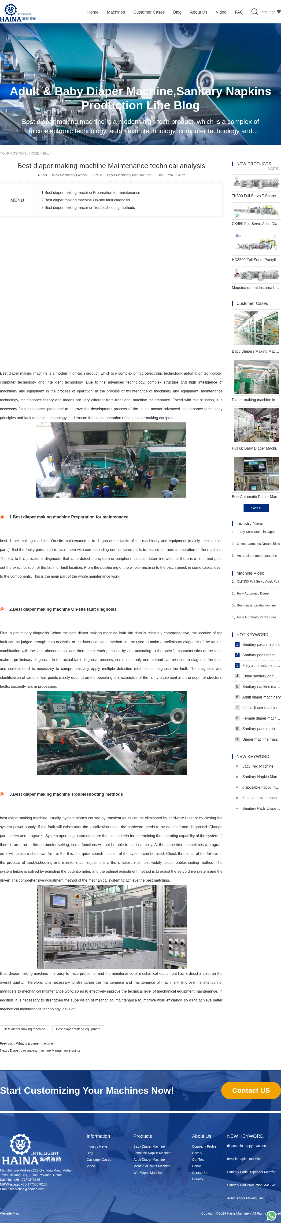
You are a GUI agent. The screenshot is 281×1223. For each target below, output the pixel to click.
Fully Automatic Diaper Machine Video (251, 595)
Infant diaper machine (256, 707)
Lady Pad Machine (255, 766)
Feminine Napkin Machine (152, 1153)
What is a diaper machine (34, 1043)
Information (98, 1136)
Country (197, 1179)
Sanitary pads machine (258, 644)
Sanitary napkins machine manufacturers (258, 686)
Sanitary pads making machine (258, 728)
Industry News (97, 1146)
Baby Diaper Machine (149, 1146)
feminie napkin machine (258, 798)
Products (142, 1136)
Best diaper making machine (24, 1029)
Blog (46, 153)
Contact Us (200, 1173)
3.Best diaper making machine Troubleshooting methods (88, 208)
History (197, 1153)
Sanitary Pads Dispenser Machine (258, 808)
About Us (201, 1136)
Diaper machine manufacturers (258, 739)
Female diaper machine (258, 718)
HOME (34, 153)
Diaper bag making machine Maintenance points (45, 1050)
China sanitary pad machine (258, 676)
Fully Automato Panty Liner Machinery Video (254, 619)
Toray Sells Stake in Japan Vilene (254, 534)
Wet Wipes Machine (148, 1173)
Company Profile (204, 1146)
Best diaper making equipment (78, 1029)
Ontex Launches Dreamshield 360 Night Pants (256, 546)
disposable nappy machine (258, 787)
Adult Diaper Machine (149, 1159)
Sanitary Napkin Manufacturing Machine (258, 777)
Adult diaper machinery (258, 697)
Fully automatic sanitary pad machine (258, 665)
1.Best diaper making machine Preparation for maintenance (90, 193)
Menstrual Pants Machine (151, 1166)
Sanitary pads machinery (258, 655)
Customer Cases (99, 1159)
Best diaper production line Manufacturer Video (254, 607)
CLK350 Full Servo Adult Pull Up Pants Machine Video (255, 583)
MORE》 (274, 168)
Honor (196, 1166)
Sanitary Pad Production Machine (251, 1186)
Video (91, 1166)
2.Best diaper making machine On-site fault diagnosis (85, 200)
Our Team (199, 1159)
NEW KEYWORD (245, 1136)
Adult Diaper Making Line (245, 1199)
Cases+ (256, 508)
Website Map (9, 1213)
